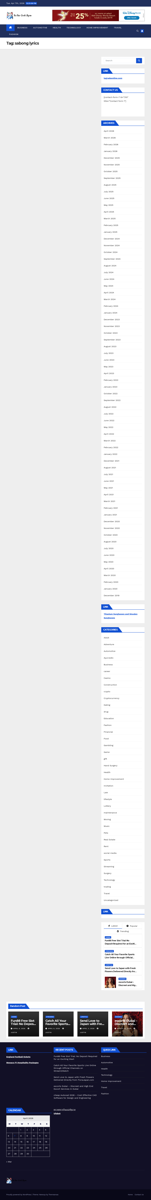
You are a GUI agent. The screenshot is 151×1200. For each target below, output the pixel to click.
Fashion (13, 34)
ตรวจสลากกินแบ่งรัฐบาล (65, 1109)
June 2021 (109, 481)
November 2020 (112, 528)
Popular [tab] (132, 926)
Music (107, 826)
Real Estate (109, 839)
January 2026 (110, 151)
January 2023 (110, 387)
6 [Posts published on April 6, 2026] (8, 1136)
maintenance (110, 812)
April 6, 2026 (19, 1028)
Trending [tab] (123, 931)
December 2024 (112, 239)
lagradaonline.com (113, 78)
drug (106, 711)
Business (22, 28)
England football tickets (18, 1057)
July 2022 (108, 414)
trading (107, 887)
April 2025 (109, 212)
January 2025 (110, 232)
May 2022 (108, 427)
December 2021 (111, 461)
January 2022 (110, 454)
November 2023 (112, 326)
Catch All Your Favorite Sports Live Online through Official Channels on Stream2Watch (120, 957)
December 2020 (112, 521)
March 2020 (110, 575)
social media (110, 853)
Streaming (109, 866)
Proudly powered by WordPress (19, 1195)
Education (109, 718)
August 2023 (110, 346)
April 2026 (109, 131)
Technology (73, 28)
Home (130, 1195)
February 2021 (111, 508)
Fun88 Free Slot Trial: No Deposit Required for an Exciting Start (121, 943)
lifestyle (108, 799)
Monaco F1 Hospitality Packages (22, 1062)
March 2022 (110, 440)
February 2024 (111, 306)
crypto (107, 691)
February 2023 (111, 380)
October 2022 (111, 393)
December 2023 (112, 319)
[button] (138, 31)
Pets (106, 833)
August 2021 (110, 467)
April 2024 (109, 292)
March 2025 (110, 218)
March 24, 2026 (124, 1028)
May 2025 (108, 205)
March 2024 (110, 299)
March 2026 (110, 138)
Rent (106, 846)
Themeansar (53, 1195)
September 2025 (112, 178)
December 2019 (111, 595)
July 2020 (109, 548)
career (107, 671)
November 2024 (112, 245)
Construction (110, 685)
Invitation (108, 786)
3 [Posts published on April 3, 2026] (33, 1130)
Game (107, 752)
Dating (107, 705)
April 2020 (109, 568)
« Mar (9, 1161)
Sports (107, 860)
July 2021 (108, 474)
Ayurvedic (109, 658)
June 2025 (109, 198)
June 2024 (109, 279)
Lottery (107, 806)
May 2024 (108, 286)
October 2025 (111, 171)
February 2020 (111, 582)
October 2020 (111, 535)
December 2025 (112, 158)
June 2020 (109, 555)
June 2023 (109, 360)
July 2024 (108, 272)
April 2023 (109, 373)
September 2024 (112, 259)
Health (57, 28)
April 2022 (109, 434)
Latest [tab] (113, 926)
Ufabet (57, 1113)
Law (106, 792)
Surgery (107, 873)
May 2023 (108, 366)
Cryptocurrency (111, 698)
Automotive (40, 28)
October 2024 (111, 252)
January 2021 (110, 515)
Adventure (109, 644)
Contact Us (139, 1195)
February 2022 (111, 447)
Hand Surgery (110, 765)
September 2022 (112, 400)
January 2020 (110, 589)
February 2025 (111, 225)
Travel (118, 28)
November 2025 (112, 164)
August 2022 (110, 407)
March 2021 (109, 501)
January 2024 (110, 313)
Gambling (108, 745)
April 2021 (109, 494)
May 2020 (108, 562)
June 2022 (109, 420)
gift (105, 759)
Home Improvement (97, 28)
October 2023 (111, 333)
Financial (108, 732)
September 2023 (112, 339)
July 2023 (108, 353)
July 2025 (108, 191)
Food (106, 738)
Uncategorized (111, 900)
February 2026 (111, 144)
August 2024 (110, 265)
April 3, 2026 (88, 1028)
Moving (107, 819)
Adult (106, 637)
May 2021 (108, 488)
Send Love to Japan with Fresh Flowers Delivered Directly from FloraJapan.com (121, 971)
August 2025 (110, 185)
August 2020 (110, 541)
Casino (107, 678)
